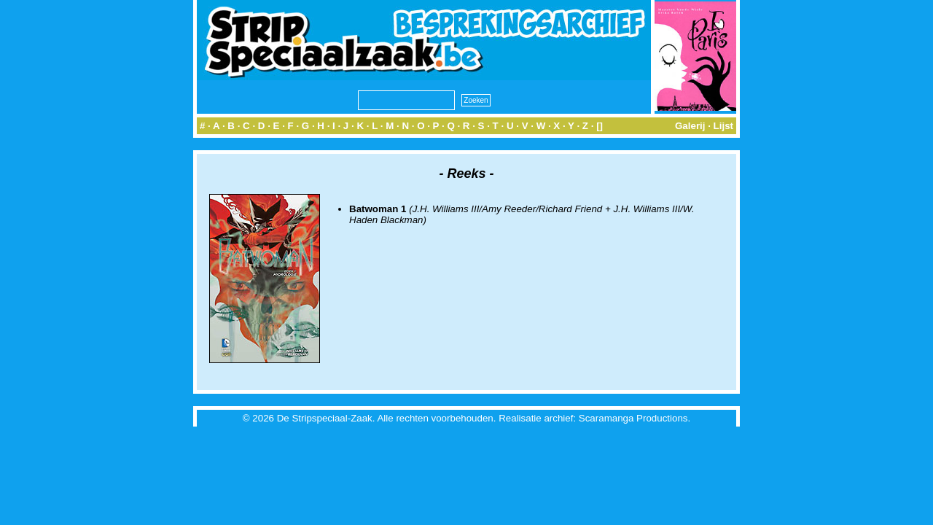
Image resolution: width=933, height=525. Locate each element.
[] (599, 125)
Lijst (723, 125)
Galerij (690, 125)
